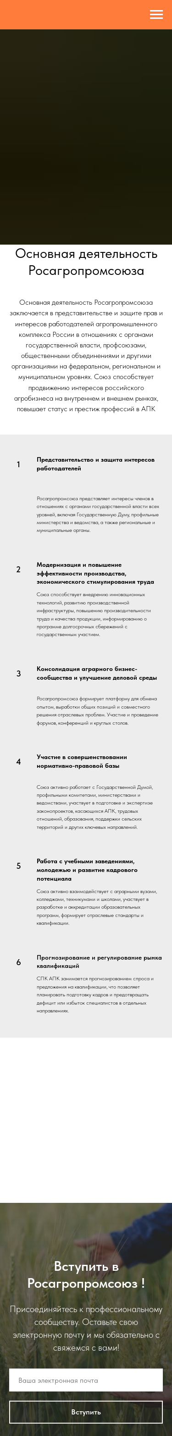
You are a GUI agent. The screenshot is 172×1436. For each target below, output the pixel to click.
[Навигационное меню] (156, 14)
